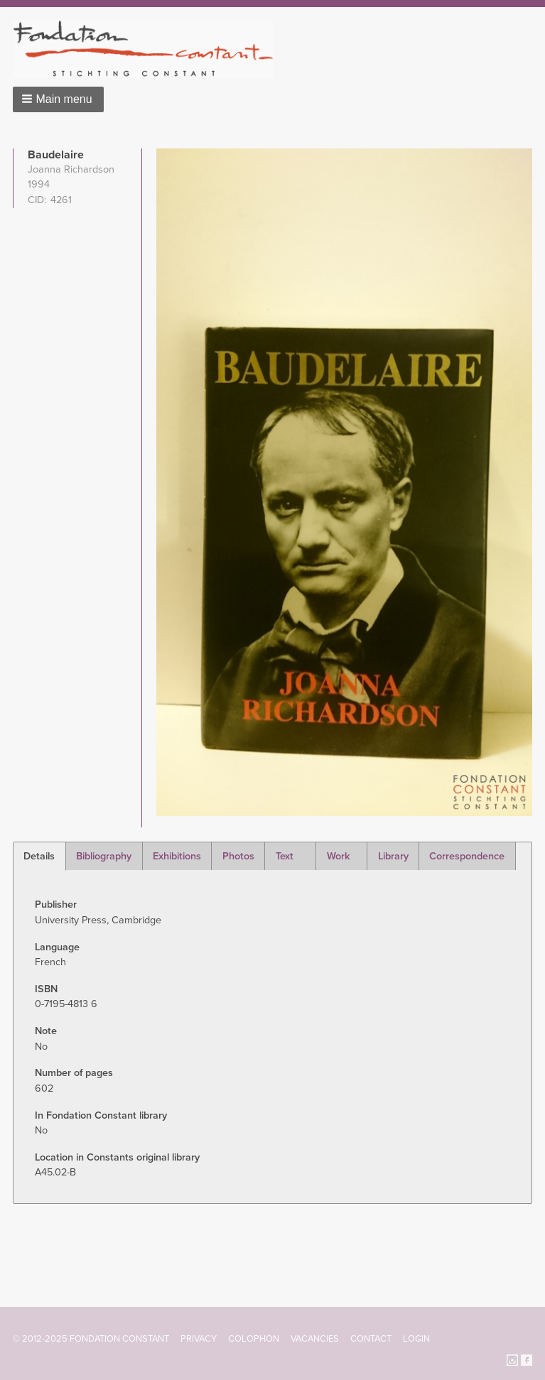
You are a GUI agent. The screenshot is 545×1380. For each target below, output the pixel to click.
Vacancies (315, 1338)
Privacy (198, 1338)
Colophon (253, 1338)
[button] (58, 99)
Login (416, 1338)
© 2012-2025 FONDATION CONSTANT (91, 1338)
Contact (371, 1338)
